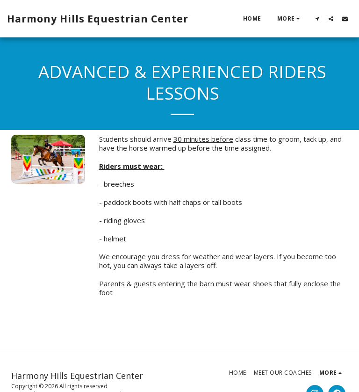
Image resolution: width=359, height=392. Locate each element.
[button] (316, 18)
